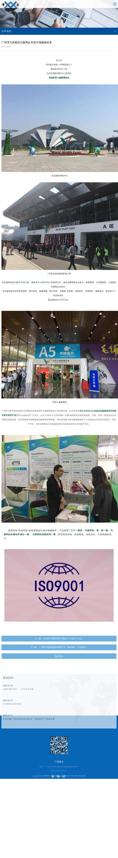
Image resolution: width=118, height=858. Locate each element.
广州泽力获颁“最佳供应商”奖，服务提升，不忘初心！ (63, 654)
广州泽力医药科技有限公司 (59, 776)
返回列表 (59, 663)
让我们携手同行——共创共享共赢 (18, 705)
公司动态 (6, 31)
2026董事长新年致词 (12, 720)
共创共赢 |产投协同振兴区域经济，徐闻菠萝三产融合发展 (29, 735)
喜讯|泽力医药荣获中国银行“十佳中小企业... (63, 645)
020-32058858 (62, 785)
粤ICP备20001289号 (78, 776)
